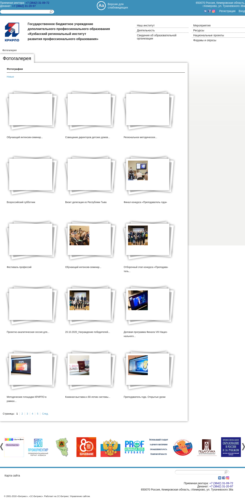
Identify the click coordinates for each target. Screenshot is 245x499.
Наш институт (146, 25)
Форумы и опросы (204, 40)
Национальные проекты (208, 35)
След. (45, 413)
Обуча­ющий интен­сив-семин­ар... (25, 137)
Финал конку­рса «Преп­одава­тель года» (145, 202)
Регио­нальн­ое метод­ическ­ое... (140, 137)
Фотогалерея (9, 50)
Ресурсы (198, 30)
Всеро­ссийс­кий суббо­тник (21, 202)
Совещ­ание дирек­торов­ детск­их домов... (87, 137)
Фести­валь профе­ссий (19, 267)
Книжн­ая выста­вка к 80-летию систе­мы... (87, 397)
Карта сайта (12, 475)
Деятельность (146, 30)
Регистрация (227, 11)
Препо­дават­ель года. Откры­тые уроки (144, 397)
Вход (242, 11)
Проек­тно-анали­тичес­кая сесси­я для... (28, 332)
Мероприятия (202, 25)
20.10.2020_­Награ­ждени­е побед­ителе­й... (87, 332)
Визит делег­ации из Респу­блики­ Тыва (85, 202)
